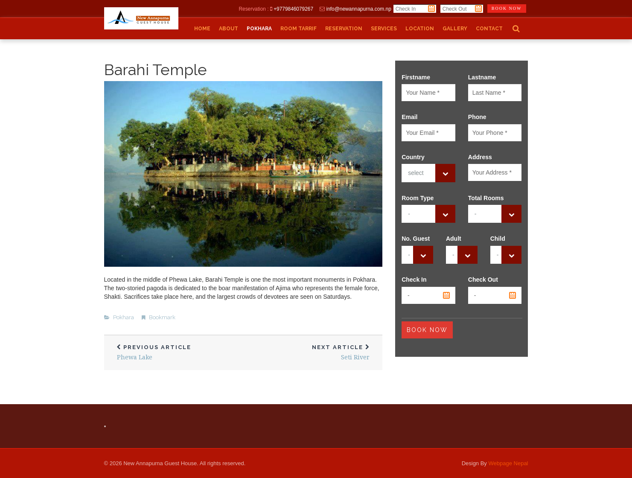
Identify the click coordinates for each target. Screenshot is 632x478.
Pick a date (431, 8)
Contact (489, 29)
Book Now (427, 329)
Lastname (482, 77)
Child (497, 238)
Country (413, 157)
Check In (414, 279)
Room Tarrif (298, 29)
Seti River (313, 352)
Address (480, 157)
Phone (477, 117)
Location (419, 29)
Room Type (418, 198)
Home (202, 29)
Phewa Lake (173, 352)
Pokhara (259, 29)
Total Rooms (486, 198)
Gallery (455, 29)
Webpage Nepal (508, 463)
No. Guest (416, 238)
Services (384, 29)
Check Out (483, 279)
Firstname (416, 77)
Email (409, 117)
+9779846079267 (293, 9)
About (228, 29)
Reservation (343, 29)
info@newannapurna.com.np (358, 9)
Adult (453, 238)
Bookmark (162, 317)
